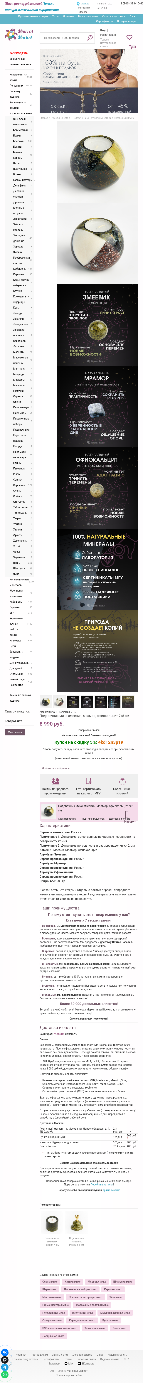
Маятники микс (51, 1297)
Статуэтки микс (52, 1320)
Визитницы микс (82, 1312)
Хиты (55, 16)
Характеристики (67, 818)
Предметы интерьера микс (85, 1297)
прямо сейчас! (111, 1190)
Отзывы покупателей (25, 1359)
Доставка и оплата (119, 818)
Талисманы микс (95, 1328)
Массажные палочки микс (92, 1304)
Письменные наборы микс (80, 1289)
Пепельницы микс (53, 1312)
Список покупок (17, 711)
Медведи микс (97, 1281)
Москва (84, 3)
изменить (71, 1033)
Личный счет (60, 1354)
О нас (132, 16)
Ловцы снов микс (53, 1336)
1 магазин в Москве (83, 9)
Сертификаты (104, 21)
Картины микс (113, 1289)
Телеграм (54, 1363)
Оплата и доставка (113, 16)
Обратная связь (86, 1359)
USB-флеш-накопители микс (59, 1328)
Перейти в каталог (101, 1184)
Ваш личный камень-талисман (20, 61)
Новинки (68, 16)
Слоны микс (49, 1281)
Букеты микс (110, 1320)
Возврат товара (126, 21)
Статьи (68, 1359)
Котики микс (72, 1281)
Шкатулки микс (122, 1281)
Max (69, 1363)
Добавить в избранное (55, 768)
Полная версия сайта (69, 1375)
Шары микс (49, 1289)
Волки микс (120, 1328)
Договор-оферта (82, 1354)
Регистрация (108, 34)
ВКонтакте (86, 1363)
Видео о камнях (110, 1359)
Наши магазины (88, 16)
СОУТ (127, 1359)
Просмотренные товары (33, 16)
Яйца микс (116, 1297)
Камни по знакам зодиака (20, 698)
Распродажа (19, 53)
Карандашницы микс (82, 1320)
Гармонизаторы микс (55, 1304)
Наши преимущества (93, 818)
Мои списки (15, 732)
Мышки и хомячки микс (115, 1312)
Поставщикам (39, 1354)
